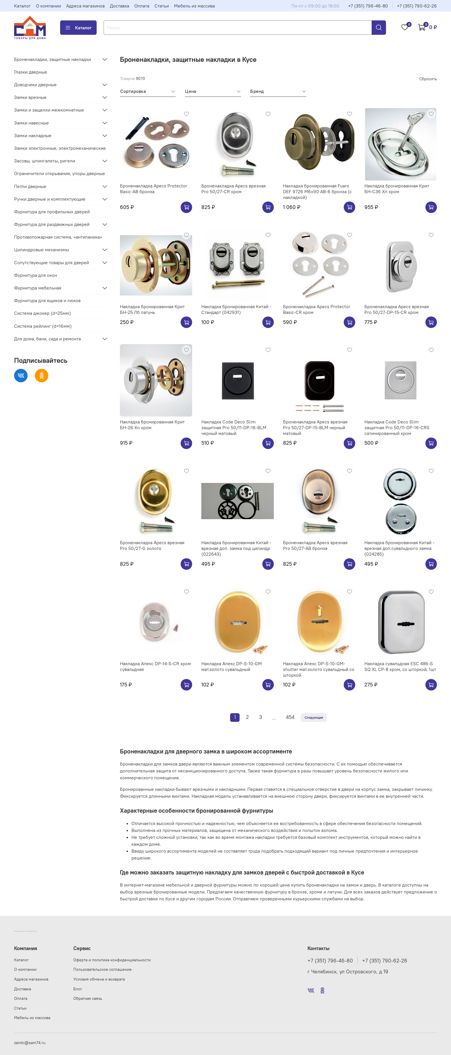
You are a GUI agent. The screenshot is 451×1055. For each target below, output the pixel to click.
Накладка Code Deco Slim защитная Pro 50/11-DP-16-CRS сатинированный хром (396, 427)
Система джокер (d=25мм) (42, 313)
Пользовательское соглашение (102, 969)
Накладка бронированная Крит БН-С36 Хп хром (396, 188)
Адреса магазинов (85, 6)
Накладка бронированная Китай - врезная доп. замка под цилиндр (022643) (236, 548)
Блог (77, 988)
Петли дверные (30, 186)
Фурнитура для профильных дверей (52, 211)
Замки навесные (31, 123)
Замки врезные (30, 97)
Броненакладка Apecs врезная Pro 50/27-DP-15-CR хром (396, 309)
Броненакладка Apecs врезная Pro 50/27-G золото (152, 545)
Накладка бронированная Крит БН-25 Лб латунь (152, 309)
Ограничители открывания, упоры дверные (59, 173)
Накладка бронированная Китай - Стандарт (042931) (236, 309)
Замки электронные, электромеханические (60, 148)
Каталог (22, 6)
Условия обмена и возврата (99, 979)
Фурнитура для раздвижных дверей (51, 224)
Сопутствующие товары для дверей (51, 262)
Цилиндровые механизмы (41, 249)
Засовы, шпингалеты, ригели (44, 161)
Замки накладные (32, 135)
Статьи (161, 6)
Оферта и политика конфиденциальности (112, 959)
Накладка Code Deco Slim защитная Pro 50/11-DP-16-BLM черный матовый (233, 427)
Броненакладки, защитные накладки (52, 59)
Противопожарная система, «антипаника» (58, 237)
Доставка (119, 6)
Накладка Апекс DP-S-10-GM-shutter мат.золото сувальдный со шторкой (318, 669)
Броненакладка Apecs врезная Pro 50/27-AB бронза (315, 545)
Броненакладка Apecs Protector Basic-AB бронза (153, 188)
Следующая (314, 717)
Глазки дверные (30, 72)
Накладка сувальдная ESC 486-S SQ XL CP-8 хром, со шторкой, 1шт (400, 666)
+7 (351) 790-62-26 (417, 6)
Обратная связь (87, 998)
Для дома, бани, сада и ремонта (47, 339)
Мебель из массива (194, 6)
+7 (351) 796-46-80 (368, 6)
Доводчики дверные (35, 84)
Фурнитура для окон (35, 275)
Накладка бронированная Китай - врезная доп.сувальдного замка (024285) (399, 548)
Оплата (141, 6)
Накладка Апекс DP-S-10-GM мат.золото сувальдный (231, 666)
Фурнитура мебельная (37, 288)
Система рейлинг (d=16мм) (43, 326)
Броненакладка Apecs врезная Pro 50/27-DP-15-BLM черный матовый (315, 427)
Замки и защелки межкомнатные (49, 110)
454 (290, 717)
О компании (48, 6)
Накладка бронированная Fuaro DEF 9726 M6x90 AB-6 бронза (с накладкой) (317, 191)
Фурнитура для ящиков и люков (47, 300)
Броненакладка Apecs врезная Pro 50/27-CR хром (233, 188)
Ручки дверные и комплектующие (49, 199)
